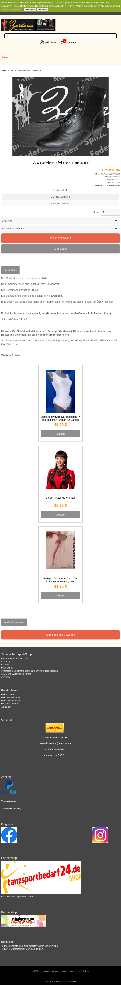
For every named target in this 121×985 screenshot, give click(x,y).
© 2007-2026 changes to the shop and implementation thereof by (60, 971)
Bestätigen (30, 10)
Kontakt (5, 664)
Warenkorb (71, 42)
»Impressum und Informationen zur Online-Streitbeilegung (29, 671)
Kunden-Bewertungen (14, 622)
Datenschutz (7, 667)
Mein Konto (51, 42)
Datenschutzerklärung (11, 9)
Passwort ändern (9, 703)
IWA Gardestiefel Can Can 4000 (20, 949)
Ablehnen (42, 10)
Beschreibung (10, 270)
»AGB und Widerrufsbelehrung (16, 674)
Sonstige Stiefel (21, 70)
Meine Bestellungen (11, 700)
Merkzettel (60, 248)
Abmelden (6, 707)
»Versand (6, 677)
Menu (5, 57)
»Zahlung (5, 661)
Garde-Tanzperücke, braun (60, 497)
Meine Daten (7, 694)
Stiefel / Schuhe (7, 70)
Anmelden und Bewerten (60, 634)
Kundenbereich (10, 690)
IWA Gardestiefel (34, 70)
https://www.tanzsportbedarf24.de (17, 896)
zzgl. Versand (114, 174)
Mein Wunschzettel (10, 697)
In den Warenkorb (60, 237)
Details (60, 433)
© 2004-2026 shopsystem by (60, 981)
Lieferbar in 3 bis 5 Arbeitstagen (107, 185)
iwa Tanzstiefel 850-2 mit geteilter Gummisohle (27, 946)
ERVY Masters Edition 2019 (15, 658)
